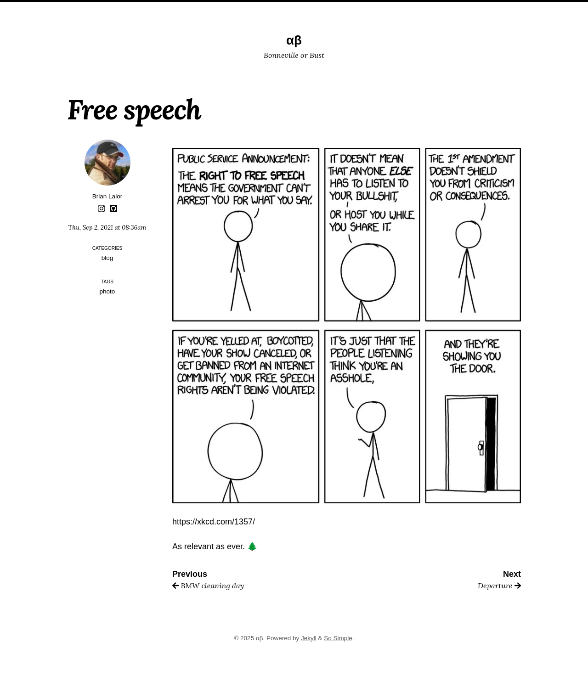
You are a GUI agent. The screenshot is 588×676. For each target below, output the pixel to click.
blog (107, 257)
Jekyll (309, 638)
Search (316, 8)
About (283, 8)
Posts (222, 8)
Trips (252, 8)
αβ (294, 40)
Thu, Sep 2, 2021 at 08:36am (107, 227)
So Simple (338, 638)
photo (107, 291)
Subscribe (358, 8)
